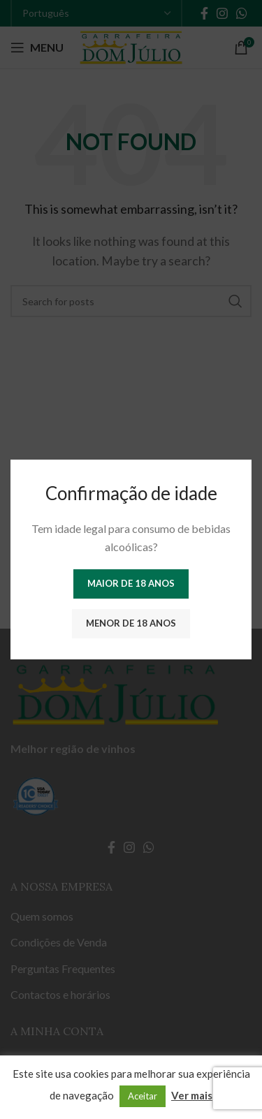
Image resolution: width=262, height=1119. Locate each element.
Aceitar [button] (142, 1096)
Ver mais (191, 1095)
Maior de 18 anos (131, 583)
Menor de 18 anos (131, 623)
